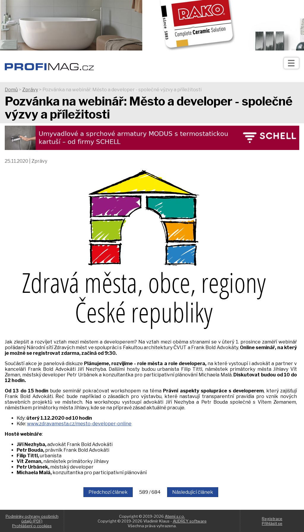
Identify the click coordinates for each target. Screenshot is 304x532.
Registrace (272, 518)
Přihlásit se (272, 523)
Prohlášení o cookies (32, 525)
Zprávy (30, 89)
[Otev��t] (291, 63)
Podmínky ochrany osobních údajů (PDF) (32, 518)
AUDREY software (190, 521)
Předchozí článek (108, 492)
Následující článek (192, 492)
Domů (11, 89)
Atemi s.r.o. (175, 516)
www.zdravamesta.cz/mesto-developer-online (79, 423)
